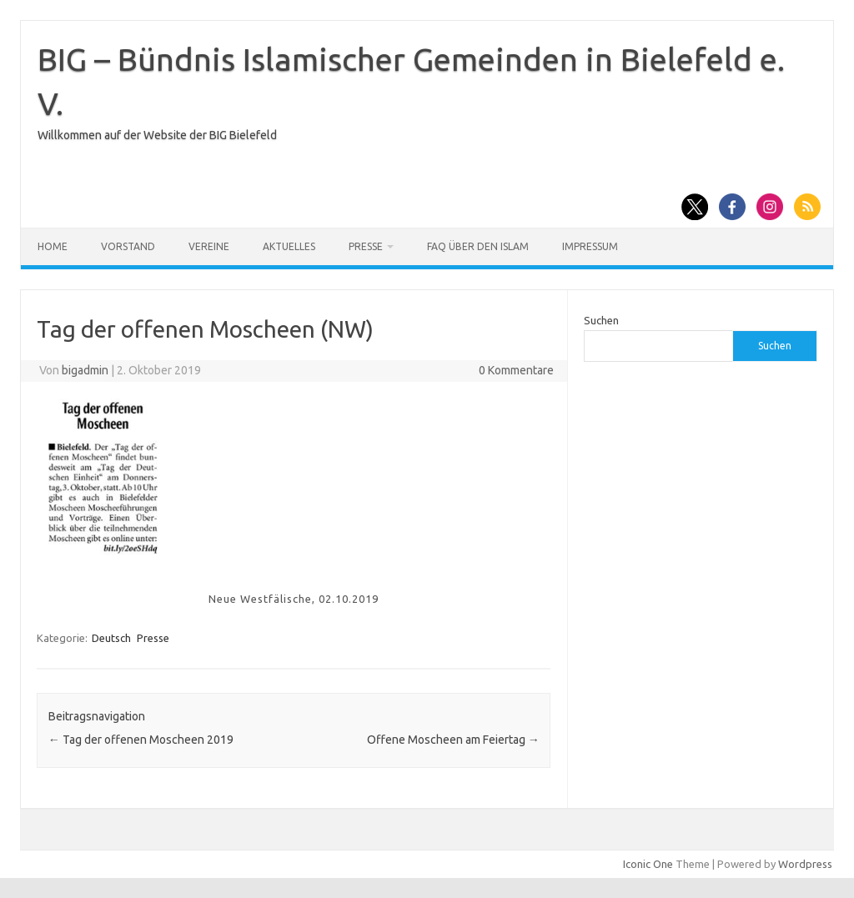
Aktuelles (289, 246)
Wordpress (805, 864)
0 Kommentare (516, 370)
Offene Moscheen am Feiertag (453, 739)
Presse (366, 246)
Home (53, 246)
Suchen (601, 320)
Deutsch (111, 638)
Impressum (590, 246)
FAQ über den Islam (478, 246)
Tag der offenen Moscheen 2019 (141, 739)
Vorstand (128, 246)
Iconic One (648, 864)
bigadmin (85, 370)
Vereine (208, 246)
